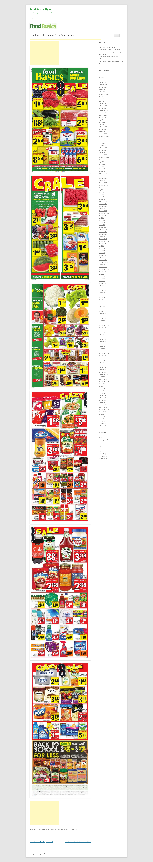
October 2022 (103, 155)
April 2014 (102, 393)
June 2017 (102, 304)
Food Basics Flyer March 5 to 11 (108, 47)
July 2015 (101, 358)
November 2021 (103, 180)
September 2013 (104, 409)
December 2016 (103, 318)
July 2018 (101, 274)
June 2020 (102, 220)
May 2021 (102, 194)
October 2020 (103, 211)
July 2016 (101, 330)
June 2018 (102, 276)
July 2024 (101, 120)
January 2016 (103, 344)
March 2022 (102, 171)
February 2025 (103, 106)
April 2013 (102, 421)
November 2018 (103, 264)
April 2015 (102, 365)
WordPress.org (103, 458)
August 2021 (102, 187)
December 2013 (103, 402)
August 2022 (102, 159)
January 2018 (103, 288)
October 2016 (103, 323)
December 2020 (103, 206)
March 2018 (102, 283)
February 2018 (103, 285)
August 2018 (102, 271)
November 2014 (103, 377)
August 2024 (102, 117)
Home (31, 18)
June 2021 (102, 192)
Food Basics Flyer (40, 9)
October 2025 (103, 92)
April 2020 (102, 225)
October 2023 (103, 134)
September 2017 (104, 297)
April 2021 (102, 197)
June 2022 (102, 164)
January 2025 (103, 108)
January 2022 (103, 176)
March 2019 (102, 255)
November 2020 (103, 208)
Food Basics (67, 829)
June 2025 (102, 99)
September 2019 (104, 241)
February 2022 (103, 173)
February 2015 (103, 370)
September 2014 (104, 381)
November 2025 (103, 89)
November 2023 (103, 131)
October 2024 (103, 115)
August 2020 (102, 215)
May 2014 (102, 391)
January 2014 (103, 400)
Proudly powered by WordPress (38, 854)
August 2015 (102, 356)
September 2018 (104, 269)
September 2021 (104, 185)
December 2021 (103, 178)
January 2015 (103, 372)
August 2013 (102, 412)
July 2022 (101, 162)
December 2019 (103, 234)
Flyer (45, 829)
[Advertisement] (65, 39)
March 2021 (102, 199)
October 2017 (103, 295)
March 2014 (102, 395)
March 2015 (102, 367)
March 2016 (102, 339)
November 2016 (103, 320)
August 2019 (102, 243)
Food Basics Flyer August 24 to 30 (41, 842)
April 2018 (102, 281)
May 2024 (102, 124)
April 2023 (102, 143)
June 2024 (102, 122)
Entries (102, 454)
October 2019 (103, 239)
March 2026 (102, 82)
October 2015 (103, 351)
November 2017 (103, 292)
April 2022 (102, 169)
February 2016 (103, 342)
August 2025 (102, 96)
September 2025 (104, 94)
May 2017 (102, 306)
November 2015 (103, 349)
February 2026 (103, 85)
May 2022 (102, 166)
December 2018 (103, 262)
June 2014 (102, 388)
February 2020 (103, 229)
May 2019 (102, 250)
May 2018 (102, 278)
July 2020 (101, 218)
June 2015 (102, 360)
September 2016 (104, 325)
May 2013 (102, 419)
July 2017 (101, 302)
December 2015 (103, 346)
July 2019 (101, 246)
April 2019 (102, 253)
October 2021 (103, 183)
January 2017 (103, 316)
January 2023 (103, 150)
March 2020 (102, 227)
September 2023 (104, 136)
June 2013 (102, 416)
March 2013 (102, 423)
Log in (100, 451)
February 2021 (103, 201)
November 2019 (103, 236)
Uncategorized (52, 829)
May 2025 (102, 101)
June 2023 (102, 138)
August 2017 (102, 299)
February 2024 (103, 127)
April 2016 (102, 337)
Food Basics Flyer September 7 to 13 (78, 842)
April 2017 (102, 309)
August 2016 (102, 328)
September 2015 (104, 353)
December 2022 (103, 152)
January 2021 (103, 204)
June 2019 (102, 248)
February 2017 (103, 313)
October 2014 (103, 379)
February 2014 (103, 398)
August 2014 (102, 384)
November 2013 (103, 405)
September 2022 (104, 157)
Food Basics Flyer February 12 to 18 (109, 50)
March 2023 (102, 145)
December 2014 (103, 374)
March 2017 (102, 311)
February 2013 (103, 426)
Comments (103, 456)
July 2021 (101, 190)
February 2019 (103, 257)
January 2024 (103, 129)
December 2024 (103, 110)
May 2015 (102, 363)
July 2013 (101, 414)
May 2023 (102, 141)
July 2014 (101, 386)
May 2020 (102, 222)
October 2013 (103, 407)
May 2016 (102, 335)
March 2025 (102, 103)
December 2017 (103, 290)
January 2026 (103, 87)
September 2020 (104, 213)
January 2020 (103, 232)
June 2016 (102, 332)
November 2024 (103, 113)
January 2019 (103, 260)
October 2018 (103, 267)
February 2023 (103, 148)
